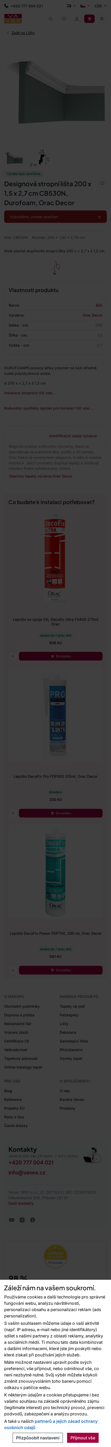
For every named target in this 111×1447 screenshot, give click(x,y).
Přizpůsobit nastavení (37, 1437)
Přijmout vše (82, 1437)
